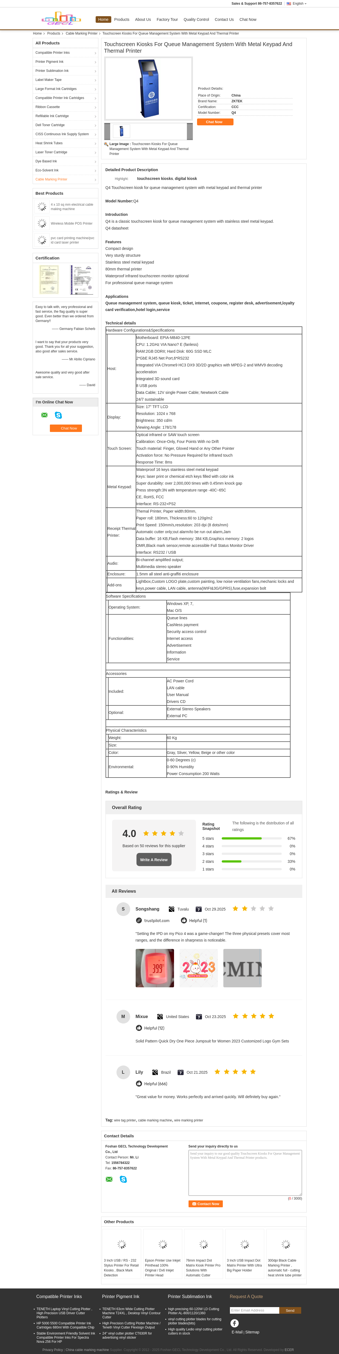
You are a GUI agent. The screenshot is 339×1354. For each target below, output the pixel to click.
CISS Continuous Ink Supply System (62, 134)
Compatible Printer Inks (53, 53)
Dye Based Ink (46, 161)
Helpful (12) (154, 1028)
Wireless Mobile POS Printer (72, 223)
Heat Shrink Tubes (49, 143)
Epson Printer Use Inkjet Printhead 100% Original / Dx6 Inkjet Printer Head (162, 1268)
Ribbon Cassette (48, 107)
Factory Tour (167, 19)
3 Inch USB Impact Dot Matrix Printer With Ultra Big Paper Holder (244, 1265)
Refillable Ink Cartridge (52, 116)
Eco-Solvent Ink (47, 170)
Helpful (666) (155, 1084)
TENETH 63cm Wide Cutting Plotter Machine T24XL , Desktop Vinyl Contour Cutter (131, 1313)
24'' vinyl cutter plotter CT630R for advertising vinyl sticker (127, 1335)
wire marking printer (188, 1120)
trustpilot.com (157, 920)
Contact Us (224, 19)
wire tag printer (125, 1120)
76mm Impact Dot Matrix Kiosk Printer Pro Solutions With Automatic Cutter (203, 1268)
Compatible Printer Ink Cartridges (60, 98)
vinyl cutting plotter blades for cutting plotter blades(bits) (194, 1321)
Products (121, 19)
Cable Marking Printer (82, 33)
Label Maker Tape (49, 80)
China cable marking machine (87, 1350)
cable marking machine (155, 1120)
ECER (289, 1350)
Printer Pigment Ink (50, 62)
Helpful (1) (198, 920)
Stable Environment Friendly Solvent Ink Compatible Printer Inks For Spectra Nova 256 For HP (66, 1338)
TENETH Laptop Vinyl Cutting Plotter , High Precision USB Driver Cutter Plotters (64, 1313)
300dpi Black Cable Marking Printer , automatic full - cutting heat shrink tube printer (285, 1268)
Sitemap (252, 1332)
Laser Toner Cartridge (51, 152)
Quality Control (196, 19)
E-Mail (237, 1332)
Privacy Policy (52, 1350)
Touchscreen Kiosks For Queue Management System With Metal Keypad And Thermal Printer (149, 149)
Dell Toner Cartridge (50, 125)
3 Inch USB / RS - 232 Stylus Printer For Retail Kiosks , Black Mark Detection (121, 1268)
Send (290, 1310)
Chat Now (248, 19)
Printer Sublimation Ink (52, 71)
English (299, 3)
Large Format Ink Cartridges (56, 89)
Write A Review (154, 860)
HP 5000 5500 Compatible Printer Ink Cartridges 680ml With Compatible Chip (66, 1325)
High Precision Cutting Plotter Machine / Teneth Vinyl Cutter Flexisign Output (131, 1325)
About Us (143, 19)
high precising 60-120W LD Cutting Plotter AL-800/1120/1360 (193, 1311)
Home (103, 19)
